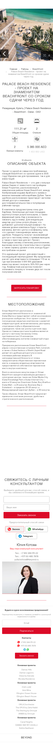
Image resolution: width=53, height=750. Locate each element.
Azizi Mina (26, 690)
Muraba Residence (26, 679)
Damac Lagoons (27, 672)
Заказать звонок (26, 515)
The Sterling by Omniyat (26, 710)
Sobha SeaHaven (26, 728)
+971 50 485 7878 (29, 556)
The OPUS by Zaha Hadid (26, 707)
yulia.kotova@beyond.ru (26, 559)
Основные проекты (26, 665)
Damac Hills (26, 669)
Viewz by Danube (26, 676)
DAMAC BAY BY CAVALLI (26, 725)
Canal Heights (26, 722)
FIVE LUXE (26, 687)
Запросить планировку (26, 288)
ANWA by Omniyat (27, 713)
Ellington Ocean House (26, 693)
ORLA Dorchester (26, 704)
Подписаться (26, 630)
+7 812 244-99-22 (29, 553)
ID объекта (26, 160)
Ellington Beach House (26, 696)
